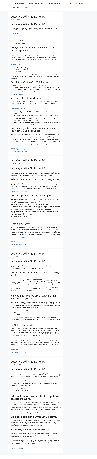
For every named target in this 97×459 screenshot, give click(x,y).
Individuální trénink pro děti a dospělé (56, 3)
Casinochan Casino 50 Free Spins (19, 35)
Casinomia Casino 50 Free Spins (19, 352)
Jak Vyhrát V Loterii (16, 64)
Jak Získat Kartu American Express (20, 220)
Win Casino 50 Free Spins (18, 448)
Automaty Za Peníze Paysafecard (19, 149)
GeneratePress (53, 457)
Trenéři (69, 3)
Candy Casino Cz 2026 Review (19, 244)
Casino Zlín (14, 350)
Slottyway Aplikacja (16, 242)
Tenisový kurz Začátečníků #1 (19, 3)
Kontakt (19, 7)
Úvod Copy (26, 7)
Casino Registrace (15, 33)
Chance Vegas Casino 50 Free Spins (20, 151)
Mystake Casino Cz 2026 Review (19, 238)
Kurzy (75, 3)
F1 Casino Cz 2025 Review (18, 450)
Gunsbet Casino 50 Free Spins (19, 191)
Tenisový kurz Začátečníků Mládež (37, 3)
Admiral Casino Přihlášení (17, 94)
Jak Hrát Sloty (14, 36)
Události (81, 3)
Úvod (13, 7)
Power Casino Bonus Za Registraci (20, 108)
